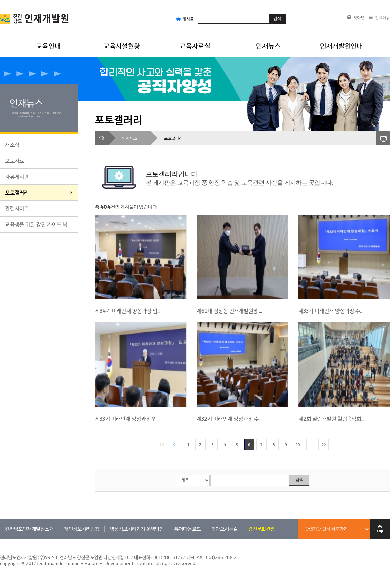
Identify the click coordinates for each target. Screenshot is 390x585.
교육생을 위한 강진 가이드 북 (36, 224)
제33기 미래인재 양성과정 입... (127, 418)
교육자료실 (195, 46)
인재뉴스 (268, 46)
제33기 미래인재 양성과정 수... (330, 310)
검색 (299, 480)
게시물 (185, 19)
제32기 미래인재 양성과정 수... (229, 418)
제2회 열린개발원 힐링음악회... (331, 418)
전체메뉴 (382, 17)
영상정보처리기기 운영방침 (137, 529)
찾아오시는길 (224, 529)
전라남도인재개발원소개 (29, 529)
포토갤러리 (17, 192)
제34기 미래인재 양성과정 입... (127, 310)
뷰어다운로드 (187, 529)
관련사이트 (17, 208)
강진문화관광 (261, 529)
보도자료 (14, 160)
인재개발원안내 (341, 46)
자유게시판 (17, 176)
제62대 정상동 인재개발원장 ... (229, 310)
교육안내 (48, 46)
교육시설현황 (121, 46)
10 (298, 444)
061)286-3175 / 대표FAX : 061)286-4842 (195, 557)
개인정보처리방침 (81, 529)
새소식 (12, 144)
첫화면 (359, 17)
